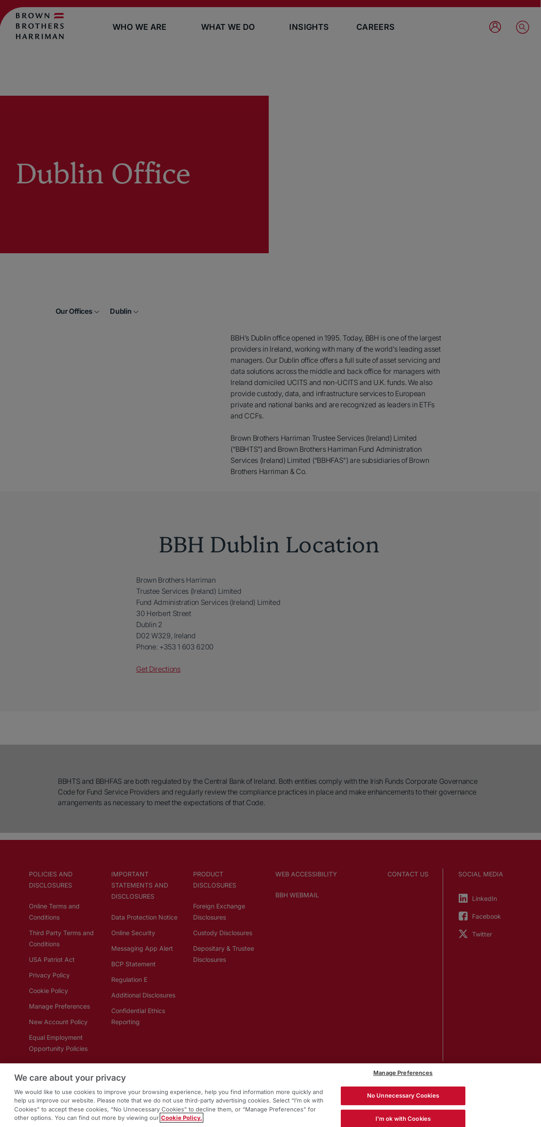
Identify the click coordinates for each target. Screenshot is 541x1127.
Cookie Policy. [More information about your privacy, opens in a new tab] (181, 1117)
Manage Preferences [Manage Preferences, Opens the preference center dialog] (402, 1073)
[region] (270, 1095)
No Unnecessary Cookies (403, 1095)
